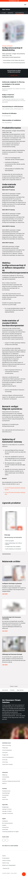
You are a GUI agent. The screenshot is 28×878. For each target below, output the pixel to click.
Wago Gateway (20, 690)
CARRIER (15, 873)
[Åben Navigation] (25, 5)
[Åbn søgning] (22, 4)
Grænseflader (4, 12)
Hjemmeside (5, 690)
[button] (24, 874)
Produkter (12, 690)
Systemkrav (24, 12)
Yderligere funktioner (14, 12)
